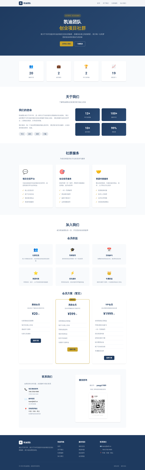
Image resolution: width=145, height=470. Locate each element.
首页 (98, 3)
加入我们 (123, 3)
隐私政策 (116, 466)
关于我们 (106, 3)
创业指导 (82, 453)
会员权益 (82, 456)
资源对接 (82, 450)
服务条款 (123, 466)
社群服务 (114, 3)
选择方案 (36, 341)
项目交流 (82, 446)
